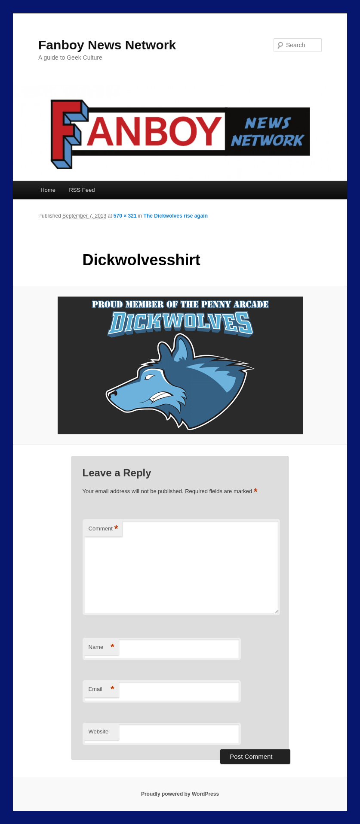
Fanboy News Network (107, 45)
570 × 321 (125, 216)
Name (101, 647)
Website (99, 731)
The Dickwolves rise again (176, 216)
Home (47, 190)
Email (101, 689)
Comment (103, 529)
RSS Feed (82, 190)
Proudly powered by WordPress (180, 794)
